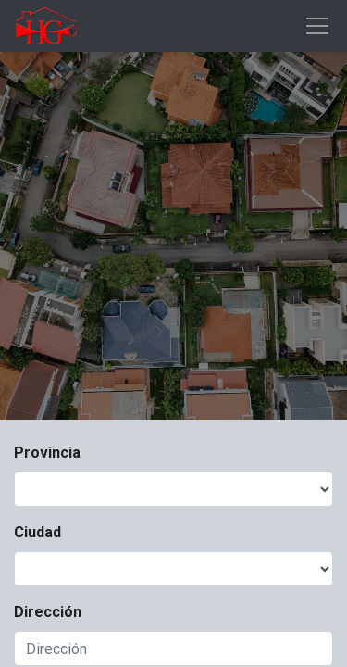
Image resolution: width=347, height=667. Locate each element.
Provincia (47, 452)
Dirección (47, 612)
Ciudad (37, 532)
